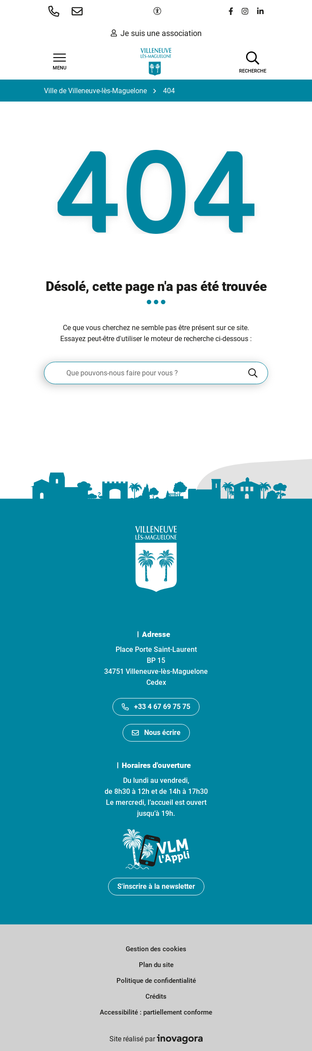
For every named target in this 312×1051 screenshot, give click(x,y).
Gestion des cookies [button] (156, 949)
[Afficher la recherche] (252, 61)
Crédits (156, 996)
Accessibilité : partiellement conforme (156, 1012)
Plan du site (156, 965)
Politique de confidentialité (156, 981)
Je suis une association (156, 33)
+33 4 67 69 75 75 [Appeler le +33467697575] (156, 706)
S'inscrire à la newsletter (156, 886)
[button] (55, 11)
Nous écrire (156, 732)
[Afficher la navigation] (59, 62)
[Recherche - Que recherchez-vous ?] (145, 373)
